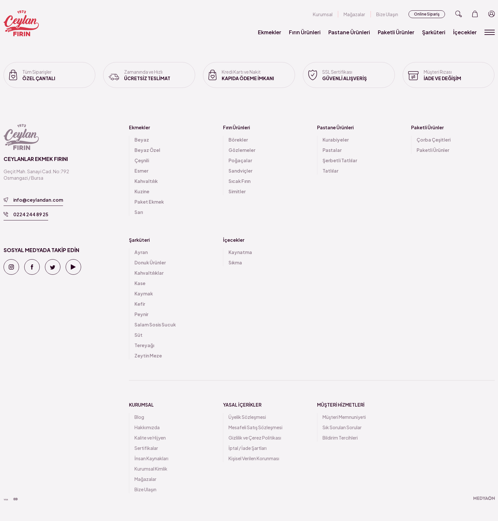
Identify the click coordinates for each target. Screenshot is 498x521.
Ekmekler (269, 32)
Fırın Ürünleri (305, 32)
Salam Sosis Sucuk (155, 324)
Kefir (139, 304)
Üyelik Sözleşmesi (247, 417)
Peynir (141, 314)
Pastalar (332, 150)
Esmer (141, 171)
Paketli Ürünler (396, 32)
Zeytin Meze (148, 355)
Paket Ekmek (149, 202)
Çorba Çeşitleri (433, 140)
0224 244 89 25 (26, 214)
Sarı (138, 212)
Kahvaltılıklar (149, 273)
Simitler (237, 191)
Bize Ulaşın (387, 14)
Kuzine (141, 191)
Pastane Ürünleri (349, 32)
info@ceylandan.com (33, 200)
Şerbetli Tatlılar (340, 160)
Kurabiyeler (336, 140)
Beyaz (141, 140)
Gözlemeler (241, 150)
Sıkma (235, 262)
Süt (138, 335)
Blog (139, 417)
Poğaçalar (240, 160)
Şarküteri (433, 32)
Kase (139, 283)
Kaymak (143, 293)
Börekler (238, 140)
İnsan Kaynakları (151, 458)
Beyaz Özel (147, 150)
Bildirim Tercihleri (340, 438)
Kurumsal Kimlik (150, 469)
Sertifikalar (146, 448)
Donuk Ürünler (150, 262)
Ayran (141, 252)
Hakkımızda (147, 427)
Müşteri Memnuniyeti (344, 417)
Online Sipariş (427, 14)
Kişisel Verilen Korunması (253, 458)
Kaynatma (240, 252)
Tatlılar (330, 171)
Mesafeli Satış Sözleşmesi (255, 427)
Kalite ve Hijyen (150, 438)
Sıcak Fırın (239, 181)
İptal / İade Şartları (247, 448)
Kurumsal (323, 14)
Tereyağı (144, 345)
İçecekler (465, 32)
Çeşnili (141, 160)
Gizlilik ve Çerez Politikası (254, 438)
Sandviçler (240, 171)
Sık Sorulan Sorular (342, 427)
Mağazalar (354, 14)
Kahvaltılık (146, 181)
